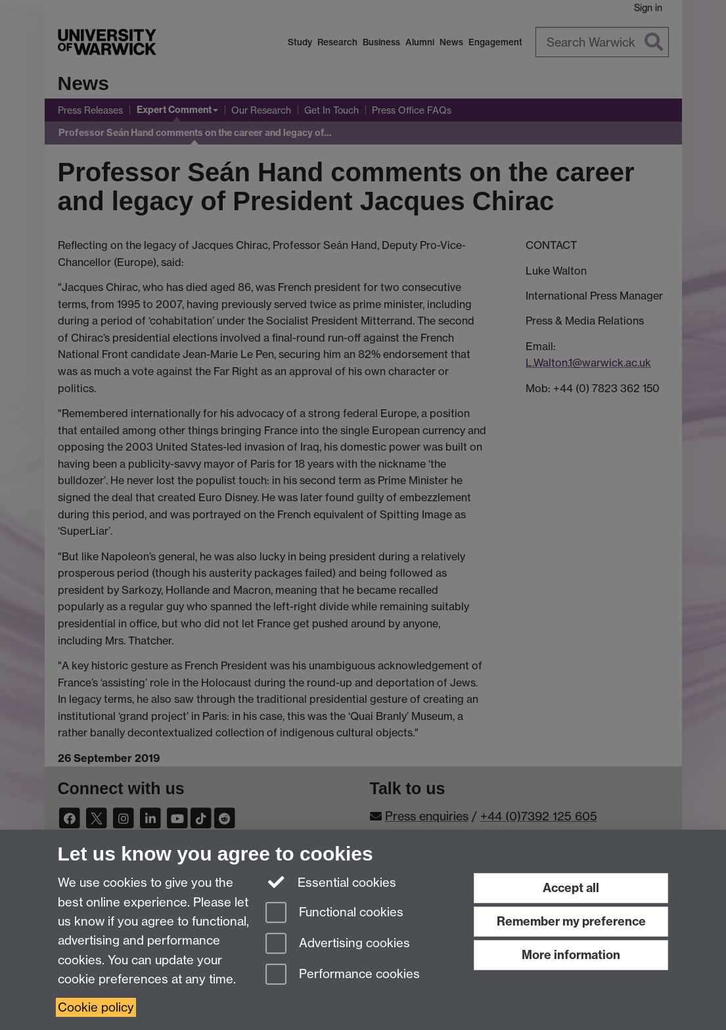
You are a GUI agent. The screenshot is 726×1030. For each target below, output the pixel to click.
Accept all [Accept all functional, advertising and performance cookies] (571, 887)
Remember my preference (571, 921)
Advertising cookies (337, 944)
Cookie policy (96, 1007)
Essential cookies (330, 881)
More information (571, 954)
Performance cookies (342, 975)
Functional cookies (334, 913)
